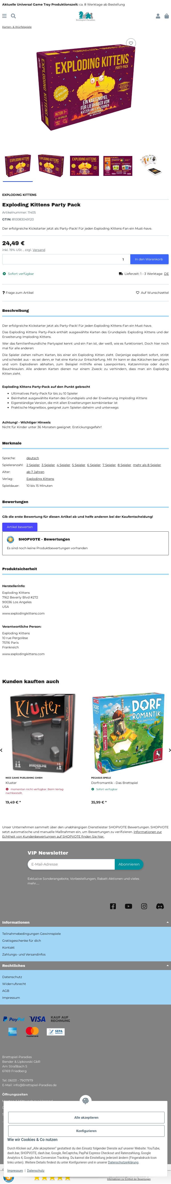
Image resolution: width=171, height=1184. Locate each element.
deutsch (32, 458)
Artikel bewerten (20, 527)
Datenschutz (35, 1170)
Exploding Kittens (40, 479)
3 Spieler (48, 465)
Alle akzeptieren (86, 1118)
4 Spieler (63, 465)
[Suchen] (13, 16)
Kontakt (8, 948)
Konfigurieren (86, 1131)
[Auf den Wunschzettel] (131, 43)
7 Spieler (109, 465)
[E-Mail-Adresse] (71, 864)
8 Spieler (124, 465)
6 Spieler (94, 465)
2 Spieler (33, 465)
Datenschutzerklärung (123, 1162)
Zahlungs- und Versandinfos (24, 954)
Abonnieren (129, 864)
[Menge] (66, 259)
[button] (158, 16)
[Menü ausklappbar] (4, 16)
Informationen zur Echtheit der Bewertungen (129, 1179)
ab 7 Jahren (35, 472)
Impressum (15, 1170)
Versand (39, 250)
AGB (5, 991)
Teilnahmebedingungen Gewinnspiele (31, 934)
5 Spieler (78, 465)
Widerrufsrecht (14, 984)
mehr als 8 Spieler (147, 465)
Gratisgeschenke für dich (21, 941)
